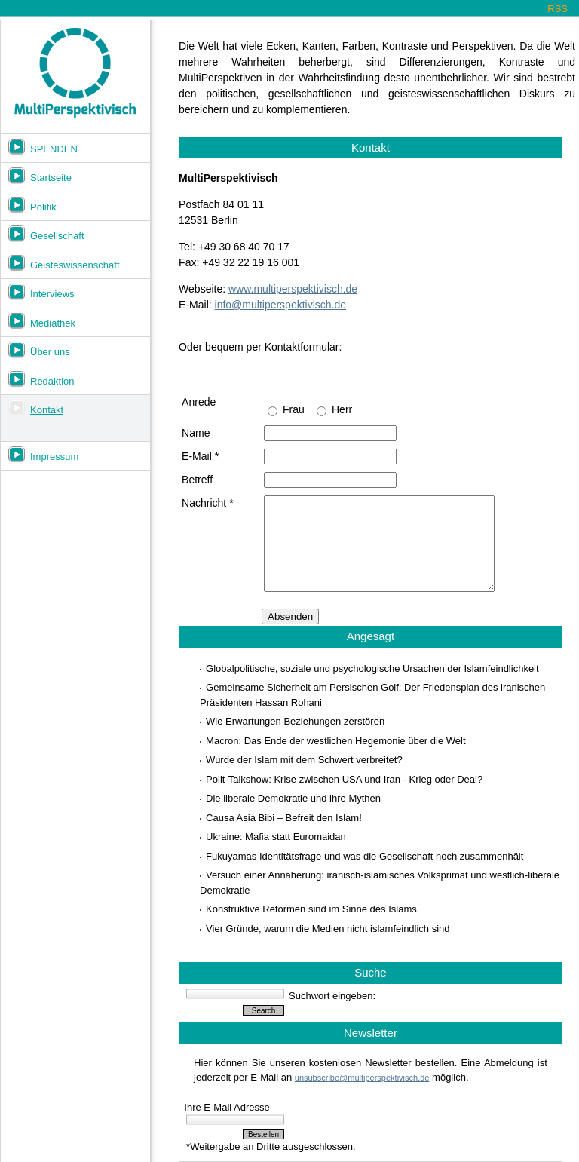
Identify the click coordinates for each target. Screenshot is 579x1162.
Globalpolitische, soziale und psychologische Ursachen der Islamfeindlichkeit (372, 668)
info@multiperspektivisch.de (281, 305)
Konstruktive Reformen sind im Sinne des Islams (311, 909)
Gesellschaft (57, 235)
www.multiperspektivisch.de (292, 289)
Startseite (51, 177)
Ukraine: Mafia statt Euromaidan (276, 836)
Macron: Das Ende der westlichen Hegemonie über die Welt (335, 741)
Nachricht (207, 503)
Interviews (52, 293)
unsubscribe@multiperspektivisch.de (362, 1077)
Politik (43, 207)
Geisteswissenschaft (75, 265)
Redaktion (52, 381)
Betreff (197, 480)
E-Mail (200, 456)
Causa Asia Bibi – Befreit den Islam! (284, 817)
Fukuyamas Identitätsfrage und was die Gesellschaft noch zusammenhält (364, 856)
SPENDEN (54, 149)
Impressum (54, 456)
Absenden (290, 616)
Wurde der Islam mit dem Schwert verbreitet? (304, 759)
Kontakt (46, 409)
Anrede (199, 402)
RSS (557, 8)
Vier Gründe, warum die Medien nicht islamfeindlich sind (327, 928)
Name (196, 433)
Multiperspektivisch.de (75, 73)
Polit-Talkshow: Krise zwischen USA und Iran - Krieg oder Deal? (344, 779)
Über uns (50, 351)
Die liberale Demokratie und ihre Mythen (293, 798)
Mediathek (52, 323)
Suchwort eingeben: (332, 995)
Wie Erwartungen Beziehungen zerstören (295, 721)
